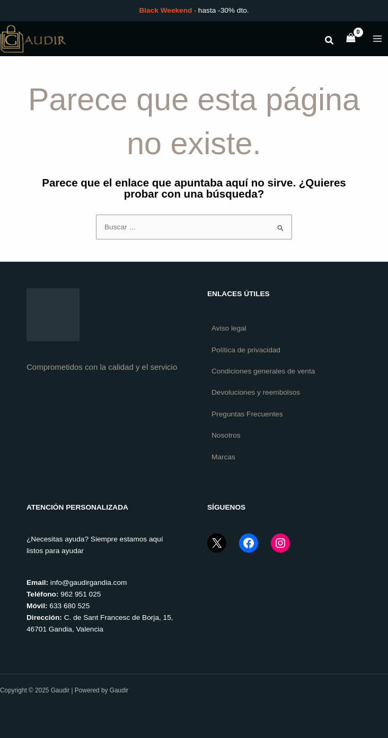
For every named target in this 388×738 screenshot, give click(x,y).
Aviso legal (228, 328)
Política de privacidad (245, 349)
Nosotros (226, 435)
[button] (329, 42)
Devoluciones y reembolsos (255, 392)
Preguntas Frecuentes (247, 413)
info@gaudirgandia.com (88, 582)
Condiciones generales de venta (263, 371)
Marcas (223, 456)
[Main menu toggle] (377, 38)
